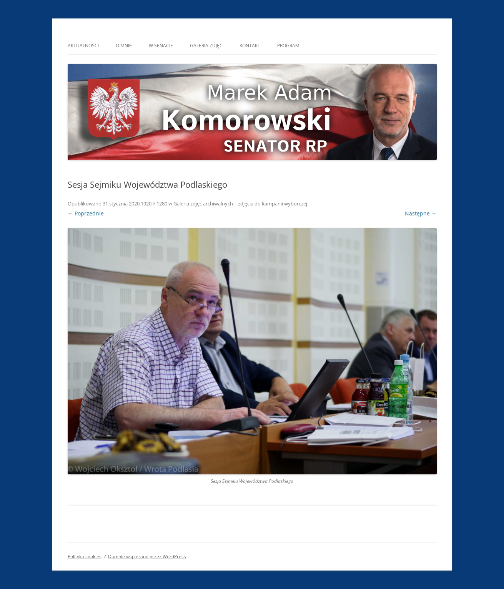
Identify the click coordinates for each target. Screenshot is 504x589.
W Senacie (161, 45)
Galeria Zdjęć (206, 45)
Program (288, 45)
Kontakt (250, 45)
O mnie (124, 45)
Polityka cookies (84, 556)
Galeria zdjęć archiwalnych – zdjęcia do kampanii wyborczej (240, 203)
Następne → (421, 213)
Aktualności (83, 45)
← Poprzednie (86, 213)
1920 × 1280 (154, 203)
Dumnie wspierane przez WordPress (147, 556)
